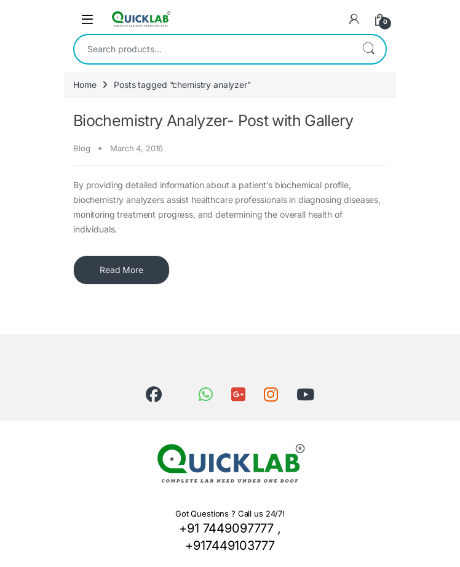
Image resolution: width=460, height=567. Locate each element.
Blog (81, 148)
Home (84, 84)
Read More (121, 269)
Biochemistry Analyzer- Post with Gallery (213, 120)
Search (368, 49)
